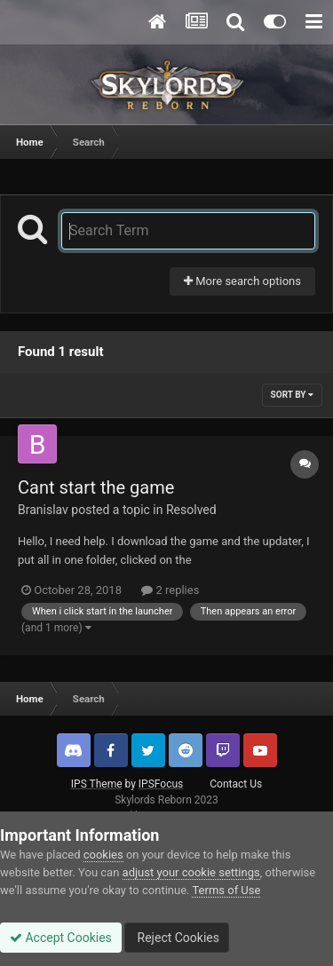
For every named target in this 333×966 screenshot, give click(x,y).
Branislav (43, 510)
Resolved (191, 510)
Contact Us (236, 784)
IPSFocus (161, 784)
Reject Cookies (176, 937)
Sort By (292, 395)
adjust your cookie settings (191, 872)
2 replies (170, 590)
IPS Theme (97, 784)
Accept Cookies (61, 937)
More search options (242, 281)
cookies (103, 854)
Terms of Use (226, 890)
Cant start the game (96, 487)
